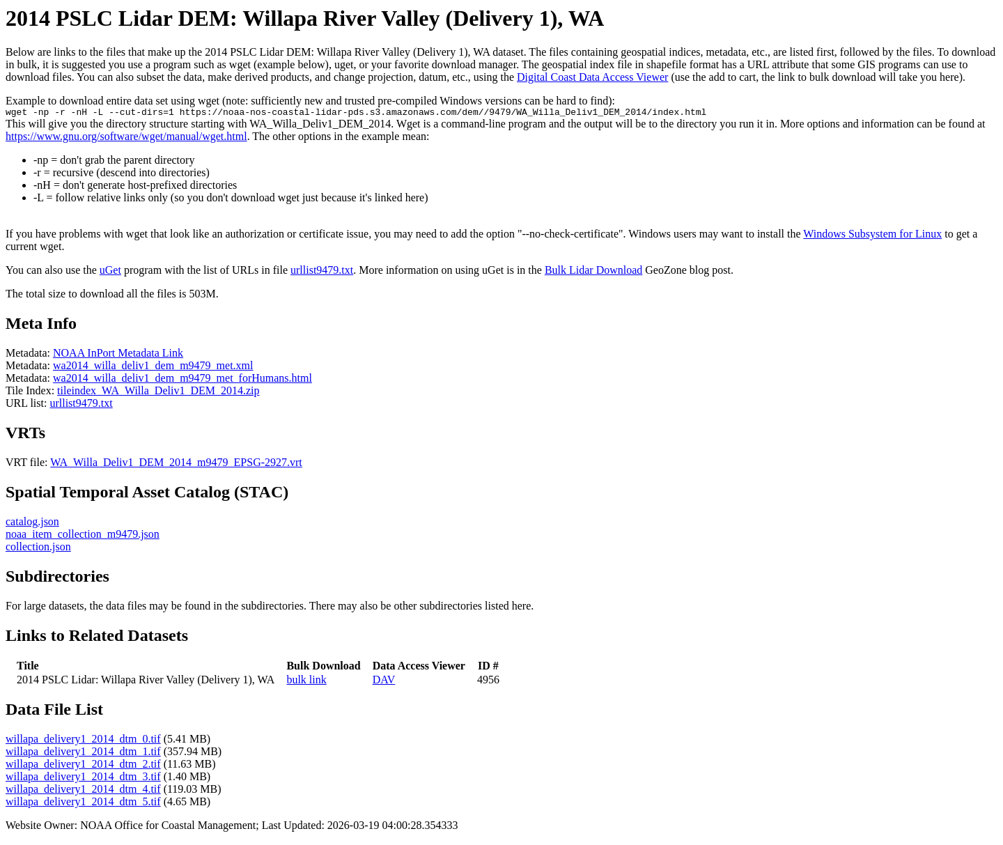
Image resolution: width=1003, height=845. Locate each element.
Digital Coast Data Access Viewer (592, 77)
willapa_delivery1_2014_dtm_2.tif (83, 766)
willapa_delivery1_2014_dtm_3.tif (83, 778)
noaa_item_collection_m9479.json (83, 536)
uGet (110, 272)
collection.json (38, 549)
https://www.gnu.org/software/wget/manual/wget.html (126, 138)
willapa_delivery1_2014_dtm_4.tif (83, 791)
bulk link (306, 682)
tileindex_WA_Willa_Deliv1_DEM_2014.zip (158, 392)
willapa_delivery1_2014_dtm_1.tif (83, 753)
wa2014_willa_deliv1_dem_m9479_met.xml (153, 367)
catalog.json (32, 523)
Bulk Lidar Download (593, 272)
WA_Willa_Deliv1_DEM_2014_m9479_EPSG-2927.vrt (176, 464)
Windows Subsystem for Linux (872, 236)
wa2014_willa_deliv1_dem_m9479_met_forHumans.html (182, 380)
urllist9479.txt (321, 272)
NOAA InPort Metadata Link (118, 355)
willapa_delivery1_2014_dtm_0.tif (83, 741)
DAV (384, 682)
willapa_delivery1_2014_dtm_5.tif (83, 803)
